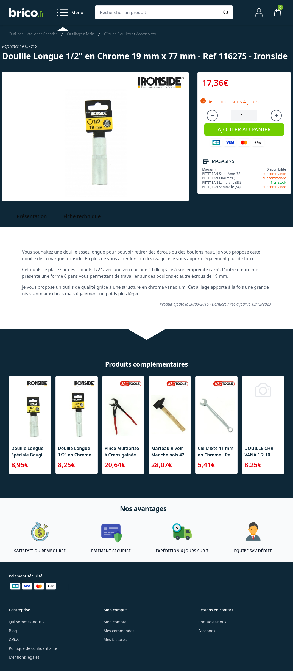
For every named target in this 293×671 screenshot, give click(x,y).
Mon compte (115, 622)
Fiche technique (82, 216)
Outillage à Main (80, 34)
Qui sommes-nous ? (26, 622)
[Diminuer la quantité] (212, 115)
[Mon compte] (259, 12)
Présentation (31, 216)
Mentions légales (24, 657)
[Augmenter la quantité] (276, 115)
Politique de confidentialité (33, 648)
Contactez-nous (212, 622)
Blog (13, 630)
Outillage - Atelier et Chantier (33, 34)
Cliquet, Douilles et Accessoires (130, 34)
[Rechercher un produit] (158, 12)
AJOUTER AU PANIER (244, 129)
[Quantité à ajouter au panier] (244, 115)
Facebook (207, 630)
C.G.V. (14, 639)
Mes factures (115, 639)
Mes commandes (119, 630)
